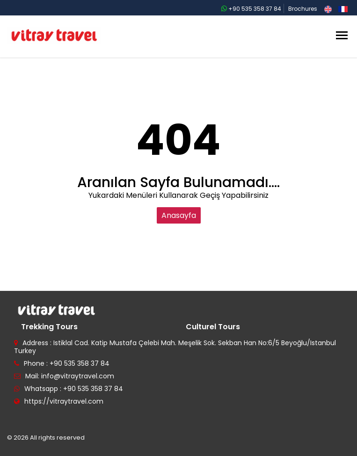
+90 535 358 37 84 (251, 9)
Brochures (302, 9)
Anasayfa (178, 215)
